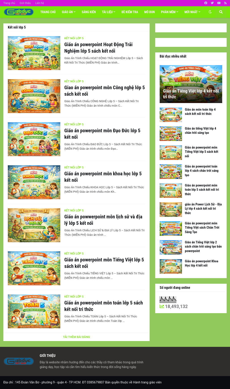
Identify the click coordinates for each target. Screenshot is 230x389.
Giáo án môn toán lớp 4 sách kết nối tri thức (200, 112)
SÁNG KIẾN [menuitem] (89, 12)
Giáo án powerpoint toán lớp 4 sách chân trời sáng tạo (201, 170)
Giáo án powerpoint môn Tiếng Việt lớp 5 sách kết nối (104, 263)
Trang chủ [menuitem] (48, 12)
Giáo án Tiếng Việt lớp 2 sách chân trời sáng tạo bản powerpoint (203, 246)
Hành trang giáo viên (147, 382)
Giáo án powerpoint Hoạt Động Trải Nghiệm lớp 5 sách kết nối (98, 48)
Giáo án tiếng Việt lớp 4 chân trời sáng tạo (200, 130)
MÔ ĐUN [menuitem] (149, 12)
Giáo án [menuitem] (67, 12)
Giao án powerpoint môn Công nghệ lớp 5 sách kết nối (104, 91)
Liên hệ (39, 3)
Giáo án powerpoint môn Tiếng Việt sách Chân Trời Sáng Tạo (202, 227)
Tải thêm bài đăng (76, 337)
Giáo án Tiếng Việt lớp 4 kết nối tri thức (191, 93)
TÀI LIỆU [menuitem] (107, 12)
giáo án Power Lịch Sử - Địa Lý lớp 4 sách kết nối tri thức (203, 208)
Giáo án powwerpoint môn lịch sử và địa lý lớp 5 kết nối (103, 220)
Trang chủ (9, 3)
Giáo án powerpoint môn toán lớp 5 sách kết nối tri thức (103, 306)
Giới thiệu (25, 3)
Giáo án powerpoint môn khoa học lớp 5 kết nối (103, 177)
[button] (210, 12)
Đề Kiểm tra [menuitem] (129, 12)
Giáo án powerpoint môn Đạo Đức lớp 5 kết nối (102, 134)
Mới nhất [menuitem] (191, 12)
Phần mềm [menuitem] (168, 12)
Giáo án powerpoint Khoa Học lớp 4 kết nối (201, 263)
